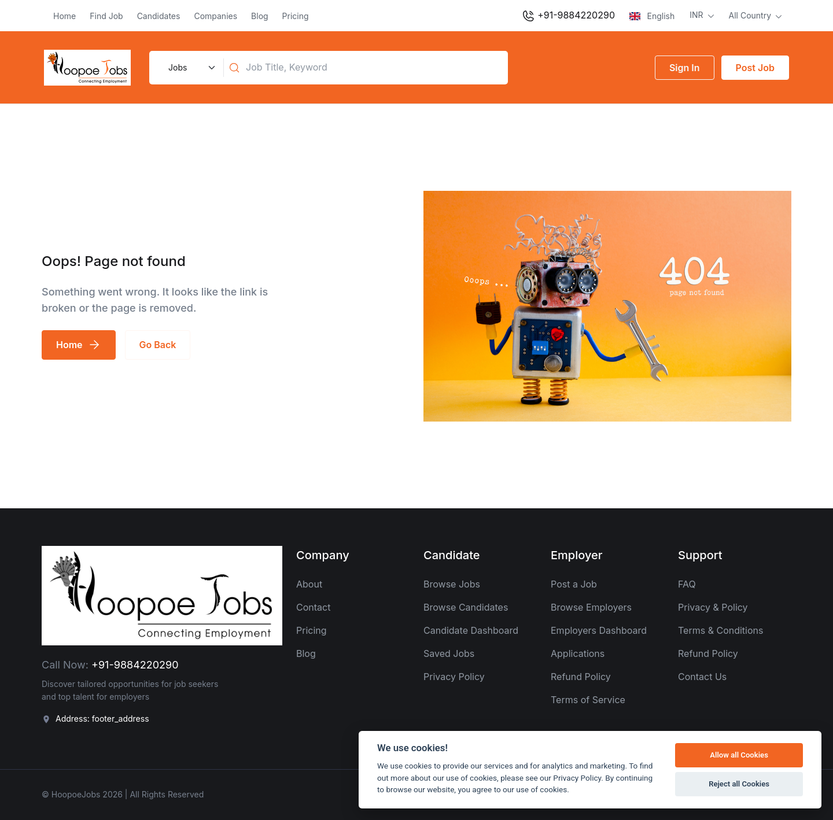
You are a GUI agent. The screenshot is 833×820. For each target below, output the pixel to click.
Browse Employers (591, 607)
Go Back (157, 344)
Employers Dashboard (599, 630)
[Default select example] (190, 67)
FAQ (687, 584)
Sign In (684, 67)
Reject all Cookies (739, 784)
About (309, 584)
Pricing (295, 16)
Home (64, 16)
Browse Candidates (465, 607)
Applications (578, 653)
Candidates (158, 16)
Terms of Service (588, 700)
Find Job (106, 16)
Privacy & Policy (713, 607)
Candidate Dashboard (470, 630)
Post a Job (574, 584)
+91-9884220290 (568, 16)
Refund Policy (581, 676)
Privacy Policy (454, 676)
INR (697, 15)
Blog (259, 16)
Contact (313, 607)
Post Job (755, 67)
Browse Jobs (451, 584)
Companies (215, 16)
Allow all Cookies (739, 755)
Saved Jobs (448, 653)
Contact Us (702, 676)
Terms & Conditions (720, 630)
